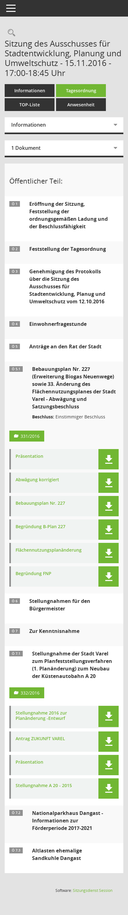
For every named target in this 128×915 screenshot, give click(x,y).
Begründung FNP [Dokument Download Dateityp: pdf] (33, 573)
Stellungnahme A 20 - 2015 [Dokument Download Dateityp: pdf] (44, 785)
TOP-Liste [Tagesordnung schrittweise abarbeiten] (29, 105)
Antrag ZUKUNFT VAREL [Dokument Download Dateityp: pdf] (40, 738)
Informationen (29, 91)
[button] (108, 459)
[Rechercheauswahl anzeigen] (10, 33)
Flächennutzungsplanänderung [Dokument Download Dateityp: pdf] (49, 550)
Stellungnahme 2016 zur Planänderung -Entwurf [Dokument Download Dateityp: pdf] (41, 715)
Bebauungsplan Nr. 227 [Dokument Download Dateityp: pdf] (40, 503)
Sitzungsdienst (92, 890)
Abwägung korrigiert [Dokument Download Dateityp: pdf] (37, 480)
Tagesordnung (81, 91)
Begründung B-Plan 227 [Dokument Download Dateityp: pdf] (40, 526)
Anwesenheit (81, 105)
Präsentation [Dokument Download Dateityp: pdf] (29, 456)
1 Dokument (25, 147)
